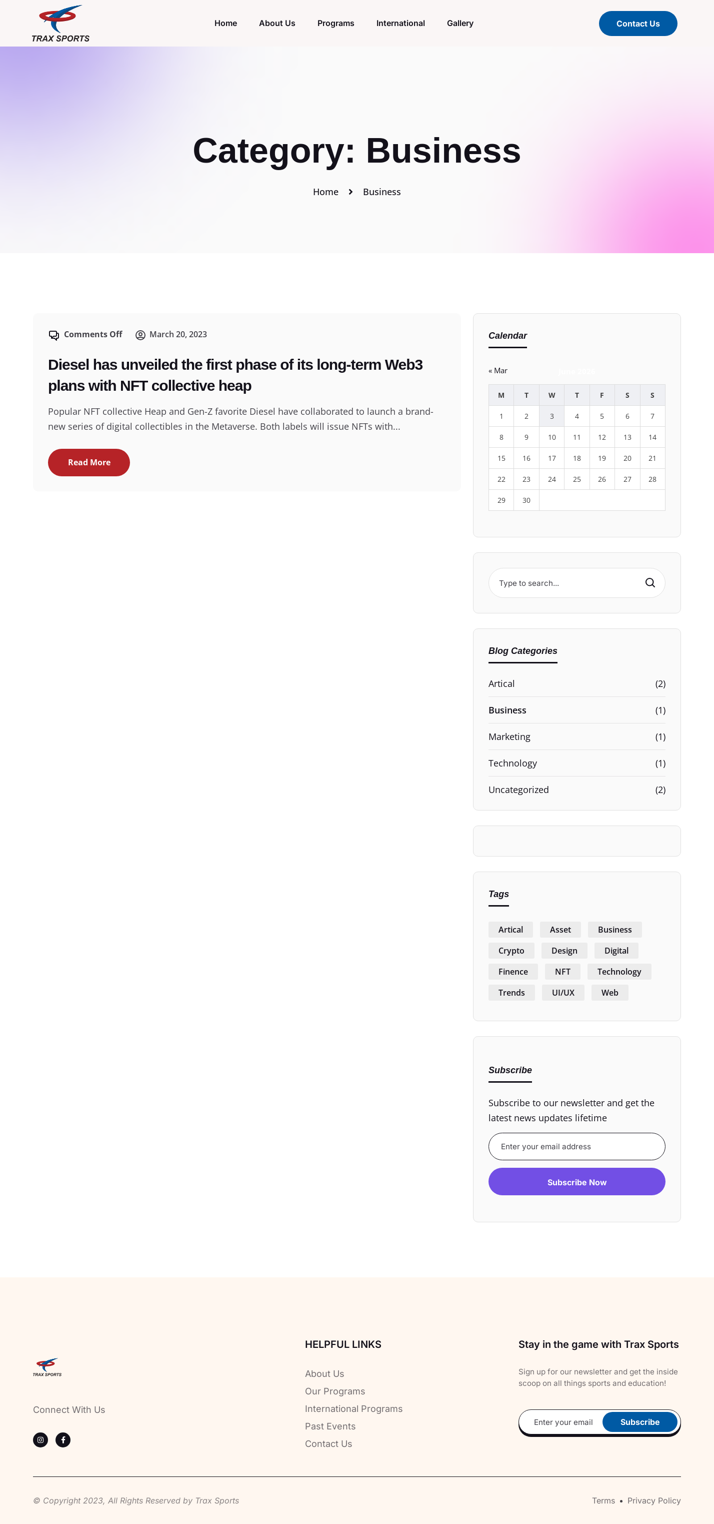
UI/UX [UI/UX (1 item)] (563, 992)
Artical (501, 683)
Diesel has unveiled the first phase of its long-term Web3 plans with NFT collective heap (235, 375)
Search (649, 582)
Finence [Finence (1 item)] (513, 971)
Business (507, 710)
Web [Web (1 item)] (610, 992)
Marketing (509, 736)
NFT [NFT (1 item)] (562, 971)
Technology (512, 763)
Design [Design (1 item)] (565, 950)
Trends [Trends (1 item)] (511, 992)
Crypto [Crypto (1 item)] (511, 950)
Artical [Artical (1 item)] (510, 929)
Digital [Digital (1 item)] (616, 950)
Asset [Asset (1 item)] (560, 929)
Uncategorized (518, 790)
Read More (89, 462)
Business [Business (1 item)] (615, 929)
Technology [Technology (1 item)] (620, 971)
